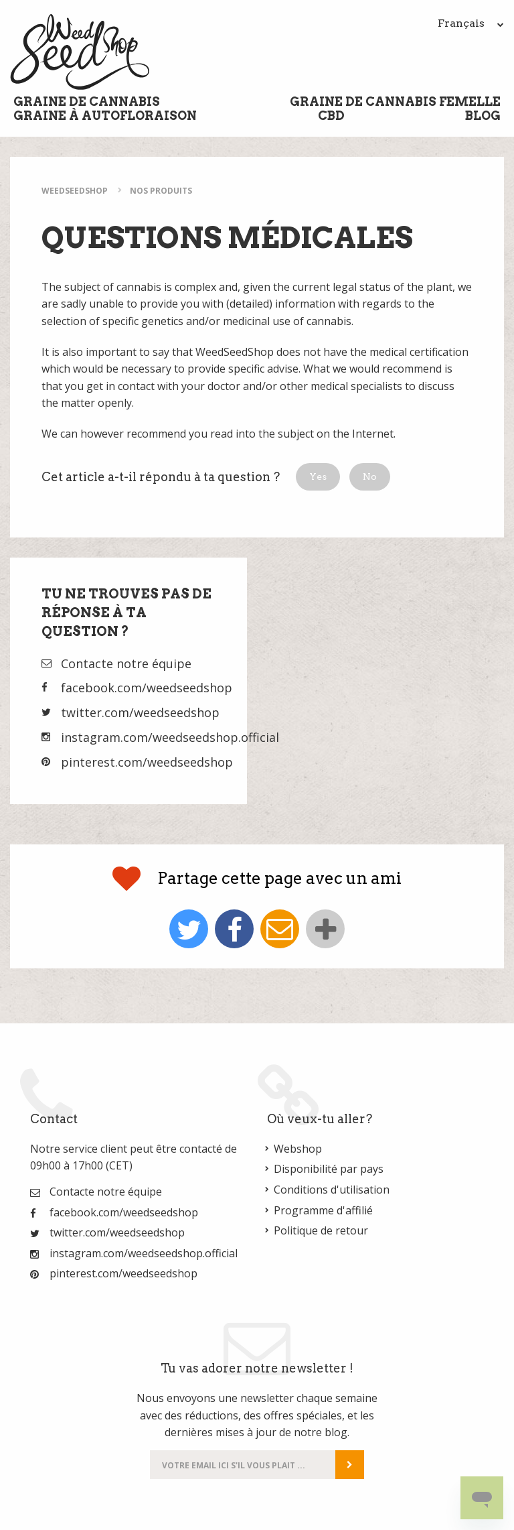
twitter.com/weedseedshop (140, 712)
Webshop (298, 1148)
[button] (318, 477)
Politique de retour (321, 1230)
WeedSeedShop (74, 190)
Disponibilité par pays (328, 1168)
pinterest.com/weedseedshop (147, 762)
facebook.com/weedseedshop (146, 688)
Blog (483, 116)
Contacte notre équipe (126, 663)
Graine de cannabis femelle (395, 101)
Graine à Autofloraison (105, 116)
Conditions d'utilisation (332, 1189)
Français (471, 23)
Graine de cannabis (86, 101)
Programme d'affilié (323, 1210)
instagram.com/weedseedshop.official (170, 737)
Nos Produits (161, 190)
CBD (331, 116)
